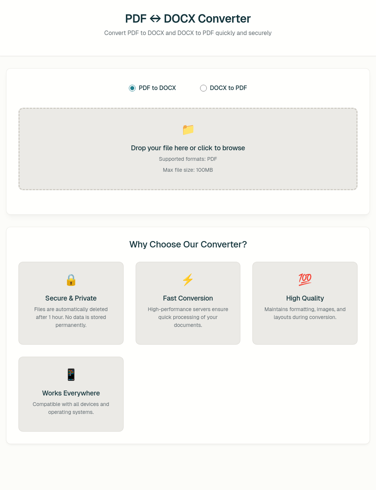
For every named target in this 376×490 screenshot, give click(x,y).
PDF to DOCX (152, 88)
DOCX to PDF (223, 88)
